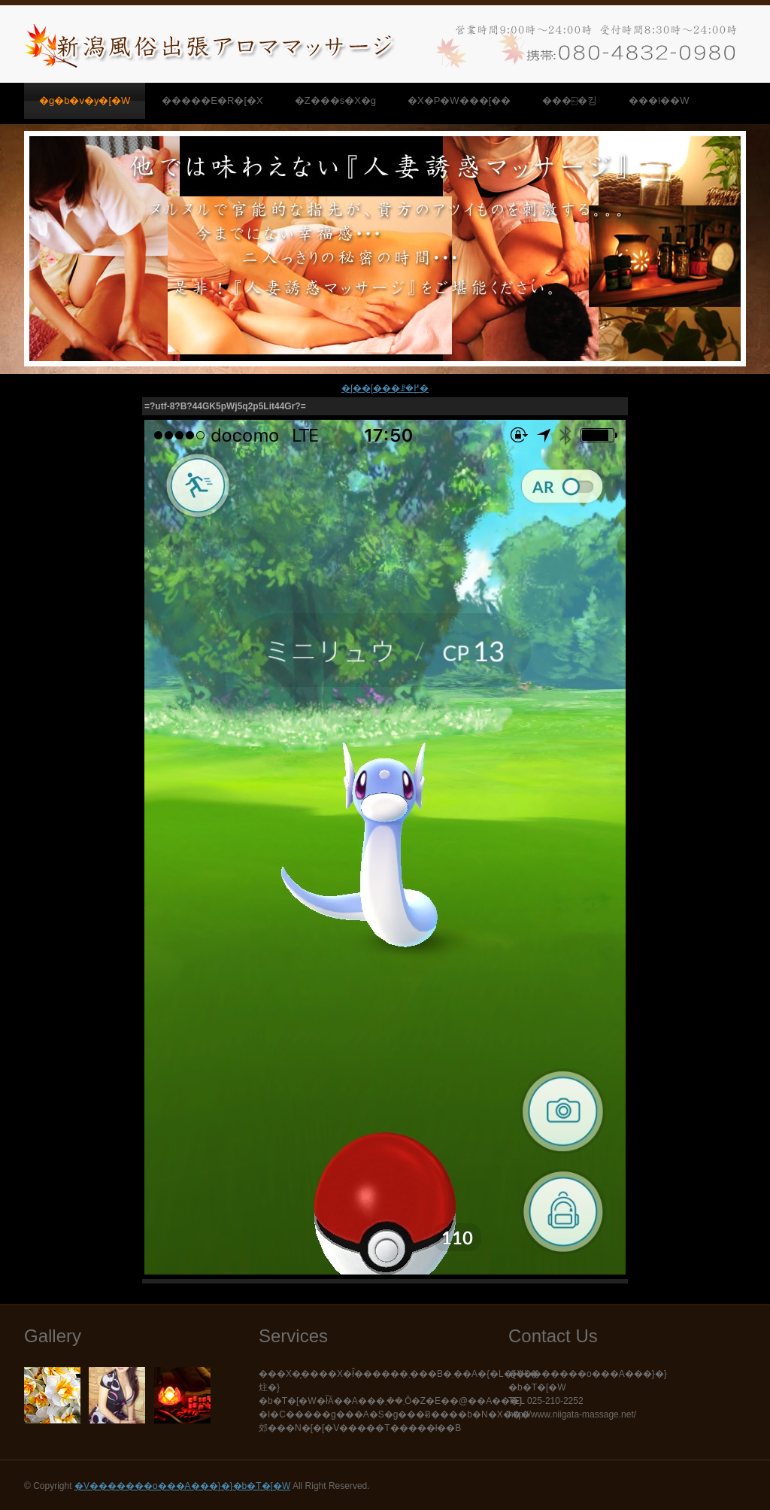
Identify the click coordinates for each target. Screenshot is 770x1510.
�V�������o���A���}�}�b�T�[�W (182, 1486)
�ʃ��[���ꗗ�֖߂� (385, 388)
